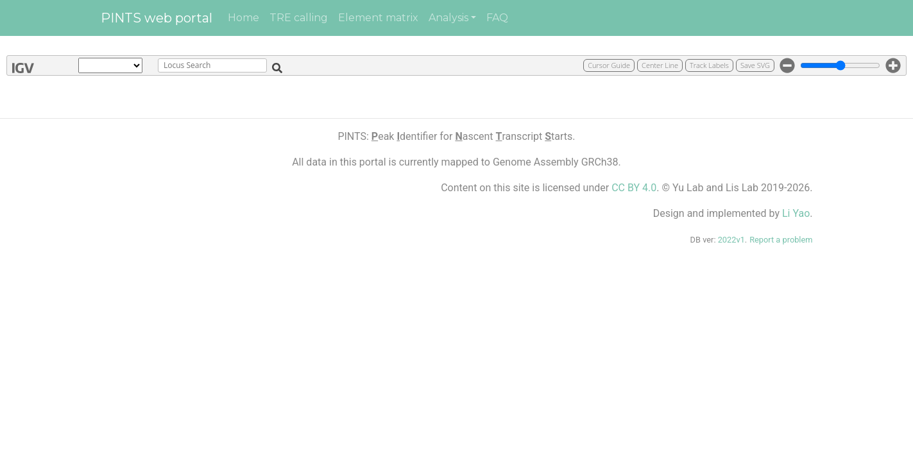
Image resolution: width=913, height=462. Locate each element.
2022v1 (731, 239)
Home (243, 18)
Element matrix (378, 18)
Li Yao (796, 213)
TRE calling (298, 18)
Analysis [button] (448, 18)
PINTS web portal (156, 18)
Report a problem (780, 239)
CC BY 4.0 (633, 188)
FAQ (497, 18)
